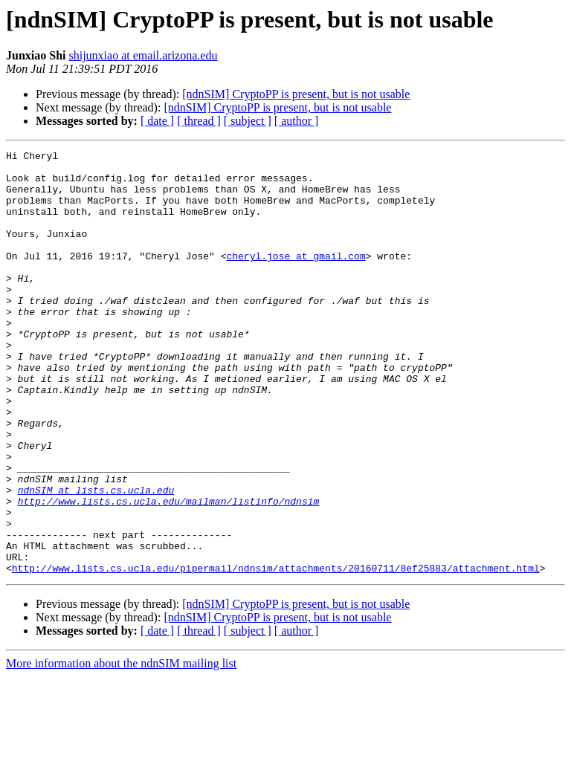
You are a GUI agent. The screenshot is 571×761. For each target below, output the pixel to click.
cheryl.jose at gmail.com (295, 278)
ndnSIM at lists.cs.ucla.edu (96, 559)
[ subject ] (247, 120)
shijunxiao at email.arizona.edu (142, 55)
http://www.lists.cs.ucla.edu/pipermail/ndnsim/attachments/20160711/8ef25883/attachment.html (276, 652)
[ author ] (296, 120)
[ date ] (157, 120)
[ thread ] (199, 120)
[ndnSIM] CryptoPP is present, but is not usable (296, 94)
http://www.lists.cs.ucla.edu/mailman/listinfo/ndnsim (169, 572)
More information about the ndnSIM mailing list (121, 748)
